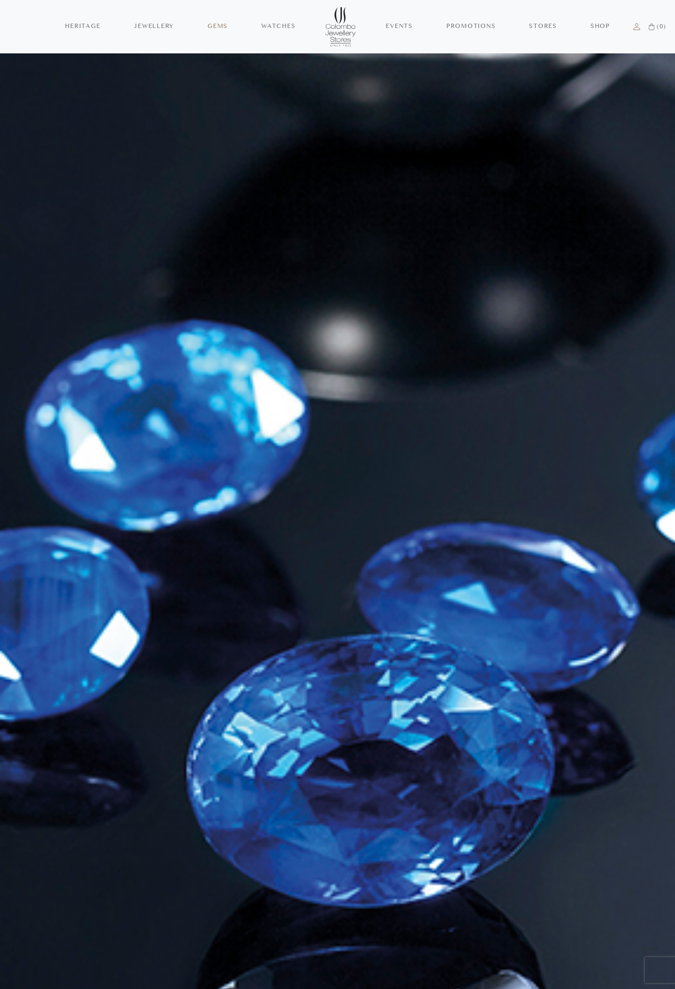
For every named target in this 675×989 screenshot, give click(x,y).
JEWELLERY (154, 26)
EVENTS (399, 26)
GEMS (217, 26)
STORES (543, 26)
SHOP (600, 26)
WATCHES (278, 26)
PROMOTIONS (471, 26)
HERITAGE (82, 26)
